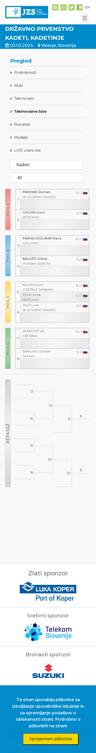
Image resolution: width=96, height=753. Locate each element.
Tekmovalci (24, 98)
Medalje (21, 137)
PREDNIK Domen (36, 192)
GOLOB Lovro (34, 212)
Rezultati (22, 124)
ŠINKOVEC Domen (37, 351)
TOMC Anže (31, 295)
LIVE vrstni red (27, 150)
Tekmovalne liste (30, 111)
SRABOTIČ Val (33, 331)
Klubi (18, 85)
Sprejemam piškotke (50, 738)
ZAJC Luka (31, 305)
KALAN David (33, 285)
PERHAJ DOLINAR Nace (42, 238)
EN (87, 7)
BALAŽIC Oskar (35, 259)
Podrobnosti (25, 72)
